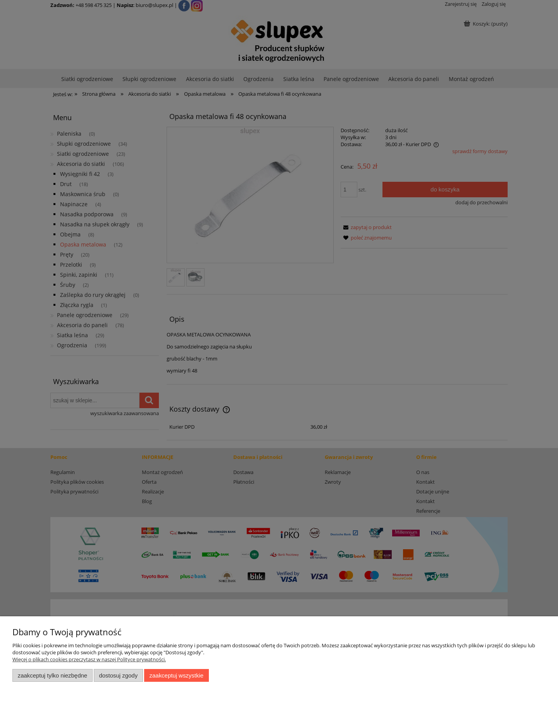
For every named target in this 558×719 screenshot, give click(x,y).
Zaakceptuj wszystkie (176, 675)
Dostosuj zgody (118, 675)
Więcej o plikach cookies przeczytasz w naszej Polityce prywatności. (89, 659)
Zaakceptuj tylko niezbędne (52, 675)
